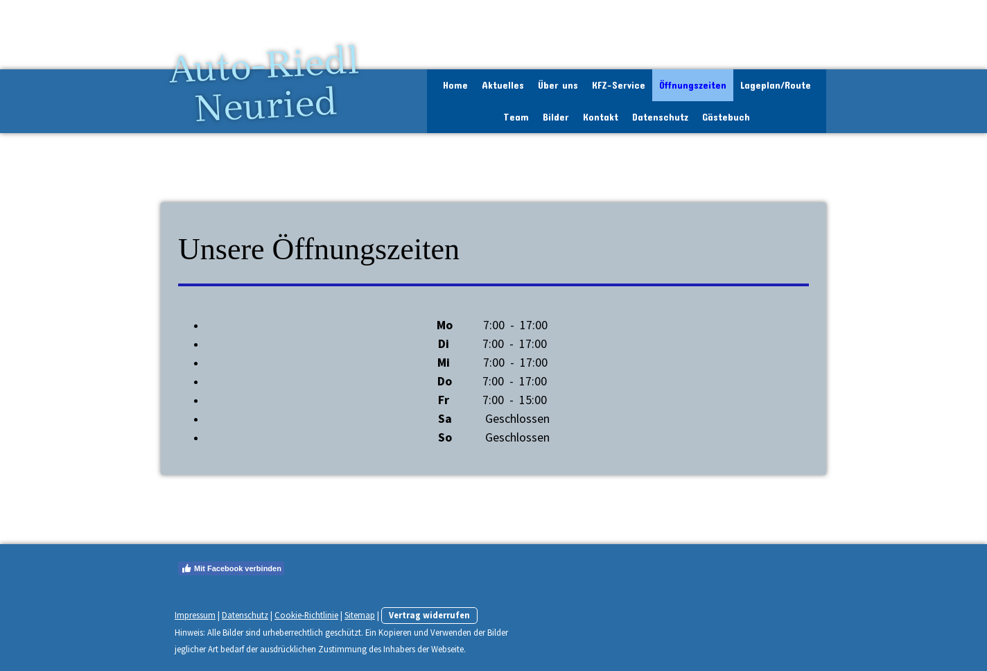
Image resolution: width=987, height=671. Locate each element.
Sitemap (359, 614)
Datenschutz (660, 117)
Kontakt (600, 117)
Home (455, 85)
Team (516, 117)
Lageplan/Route (775, 85)
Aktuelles (503, 85)
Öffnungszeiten (692, 85)
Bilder (556, 117)
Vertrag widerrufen (429, 614)
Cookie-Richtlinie (306, 614)
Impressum (195, 614)
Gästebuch (726, 117)
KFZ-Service (618, 85)
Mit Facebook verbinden (231, 568)
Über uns (558, 85)
